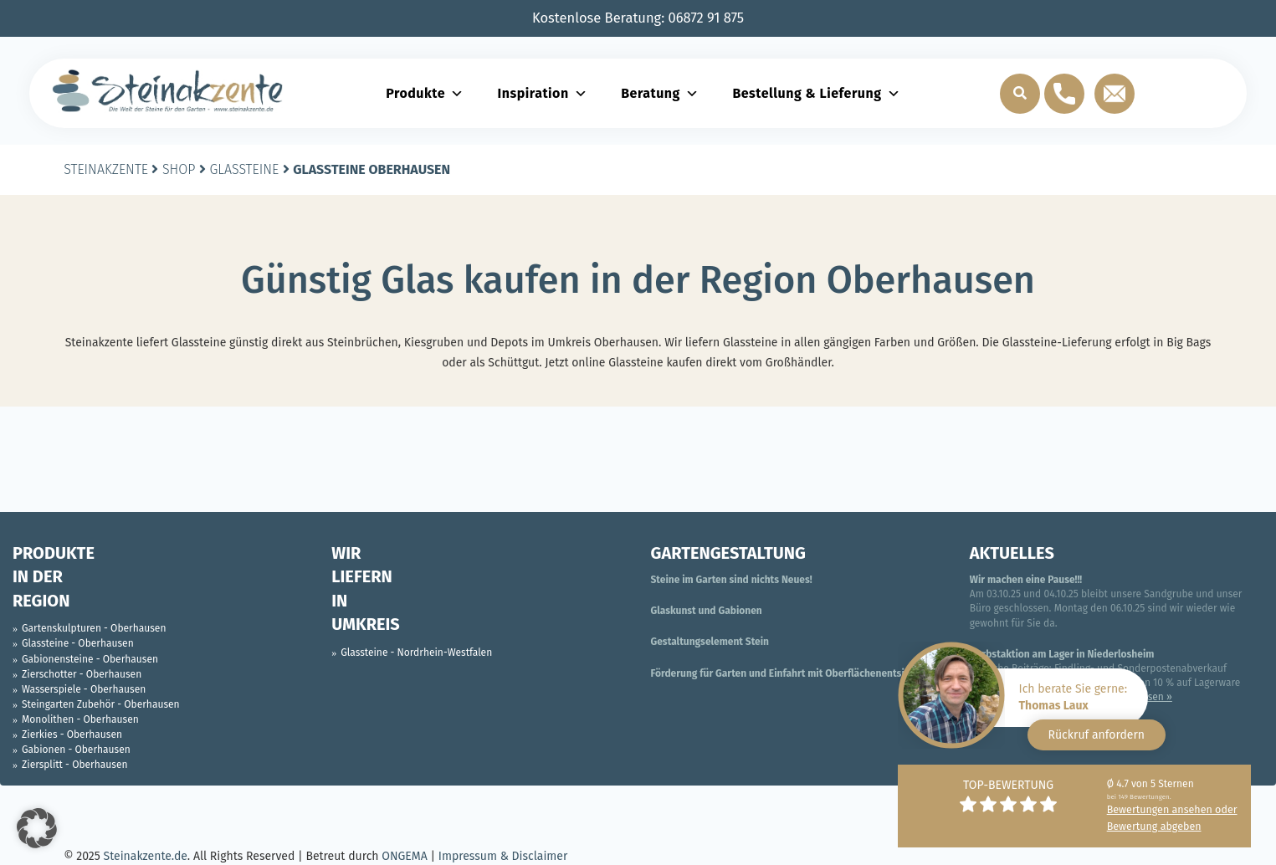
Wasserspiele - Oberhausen (84, 689)
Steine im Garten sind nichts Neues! (731, 580)
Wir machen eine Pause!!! (1026, 580)
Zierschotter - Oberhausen (81, 674)
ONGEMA (405, 856)
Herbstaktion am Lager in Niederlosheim (1062, 654)
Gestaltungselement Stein (710, 641)
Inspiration (543, 93)
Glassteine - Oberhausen (78, 643)
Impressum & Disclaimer (503, 856)
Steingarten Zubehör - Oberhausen (101, 704)
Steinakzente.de (145, 856)
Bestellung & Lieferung (816, 93)
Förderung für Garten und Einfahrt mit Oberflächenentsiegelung (796, 673)
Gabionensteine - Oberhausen (90, 659)
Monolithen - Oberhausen (80, 719)
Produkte (425, 93)
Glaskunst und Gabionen (706, 611)
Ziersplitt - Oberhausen (74, 764)
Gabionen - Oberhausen (76, 749)
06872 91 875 (707, 18)
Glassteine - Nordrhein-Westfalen (416, 652)
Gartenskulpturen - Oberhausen (94, 628)
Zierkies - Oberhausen (72, 734)
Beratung (660, 93)
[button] (37, 828)
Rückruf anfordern (1096, 735)
